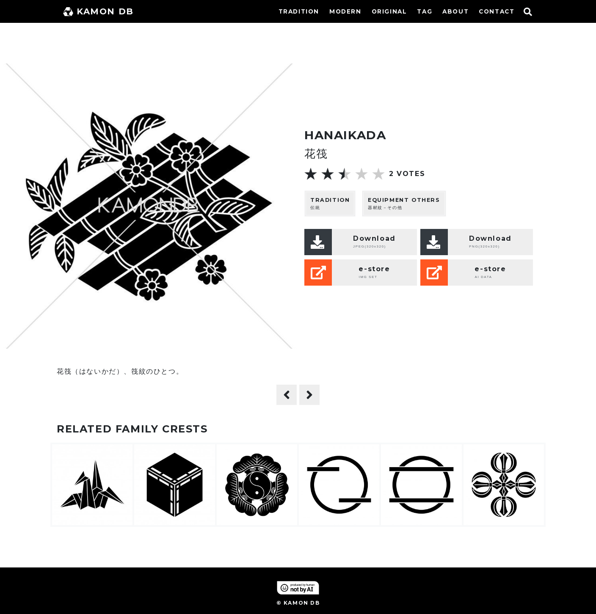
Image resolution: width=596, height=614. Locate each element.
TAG (424, 11)
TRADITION (299, 11)
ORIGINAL (389, 11)
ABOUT (455, 11)
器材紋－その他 (404, 203)
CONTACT (496, 11)
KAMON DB (98, 11)
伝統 (330, 203)
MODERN (345, 11)
